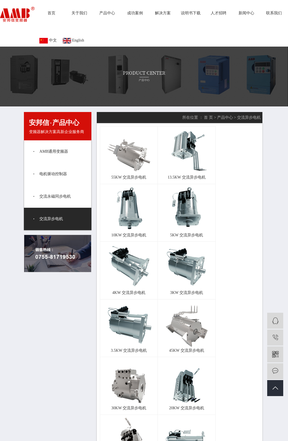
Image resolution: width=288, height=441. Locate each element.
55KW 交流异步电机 (126, 172)
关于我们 (79, 13)
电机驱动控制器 (53, 174)
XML (138, 430)
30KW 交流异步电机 (231, 277)
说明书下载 (191, 13)
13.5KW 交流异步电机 (179, 172)
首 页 (208, 117)
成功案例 (135, 13)
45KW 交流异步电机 (179, 277)
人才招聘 (218, 13)
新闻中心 (246, 13)
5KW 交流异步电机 (126, 225)
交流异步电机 (51, 219)
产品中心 (107, 13)
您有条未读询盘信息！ (162, 430)
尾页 (181, 346)
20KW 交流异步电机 (126, 330)
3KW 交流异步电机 (231, 225)
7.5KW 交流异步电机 (232, 330)
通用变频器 (133, 422)
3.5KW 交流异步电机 (126, 277)
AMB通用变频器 (53, 151)
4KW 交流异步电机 (179, 225)
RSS (129, 430)
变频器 (117, 422)
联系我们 (274, 13)
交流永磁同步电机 (55, 196)
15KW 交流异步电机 (179, 330)
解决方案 (163, 13)
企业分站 (101, 430)
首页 (51, 13)
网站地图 (117, 430)
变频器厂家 (153, 422)
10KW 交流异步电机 (231, 172)
